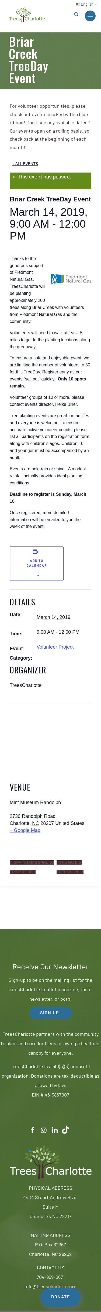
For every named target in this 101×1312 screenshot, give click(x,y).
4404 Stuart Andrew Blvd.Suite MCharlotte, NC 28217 (50, 1207)
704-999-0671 (51, 1277)
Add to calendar (37, 563)
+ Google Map (25, 830)
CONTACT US (50, 1268)
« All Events (25, 163)
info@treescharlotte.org (50, 1287)
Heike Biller (66, 404)
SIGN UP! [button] (50, 1013)
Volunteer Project (55, 647)
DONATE (60, 1297)
